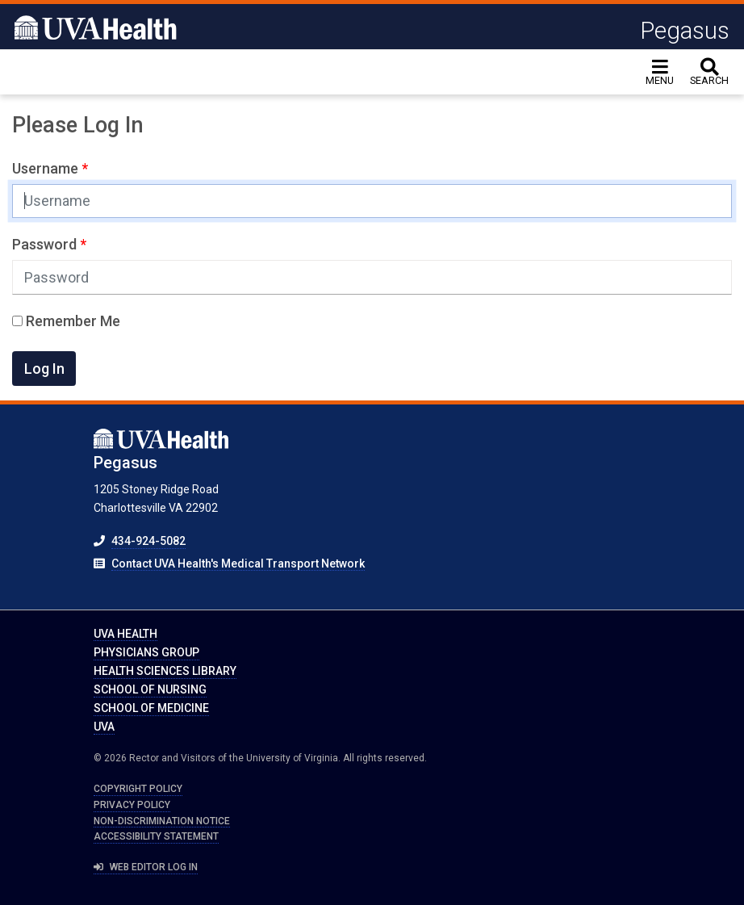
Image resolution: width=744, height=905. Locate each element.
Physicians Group (146, 652)
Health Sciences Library (165, 670)
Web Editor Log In (146, 867)
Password (46, 244)
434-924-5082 (148, 540)
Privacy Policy (132, 805)
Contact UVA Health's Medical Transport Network (238, 563)
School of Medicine (151, 708)
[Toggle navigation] (659, 72)
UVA (104, 726)
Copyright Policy (138, 788)
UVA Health (125, 633)
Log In (44, 368)
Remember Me (66, 320)
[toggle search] (709, 72)
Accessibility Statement (156, 836)
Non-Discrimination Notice (162, 821)
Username (47, 168)
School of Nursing (150, 689)
